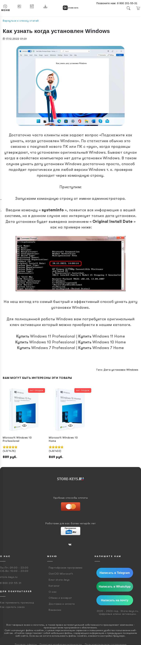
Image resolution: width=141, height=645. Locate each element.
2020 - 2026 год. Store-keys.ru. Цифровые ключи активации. (118, 612)
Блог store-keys (59, 579)
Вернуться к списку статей (21, 20)
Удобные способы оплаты (70, 497)
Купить (22, 336)
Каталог (54, 585)
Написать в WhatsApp (115, 586)
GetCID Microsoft (61, 573)
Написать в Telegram (115, 572)
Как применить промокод (17, 602)
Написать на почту (114, 600)
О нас (53, 591)
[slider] (10, 447)
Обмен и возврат (60, 597)
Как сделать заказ (12, 606)
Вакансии (55, 610)
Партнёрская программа (65, 567)
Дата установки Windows (121, 369)
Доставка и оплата (62, 603)
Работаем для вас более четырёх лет (70, 523)
